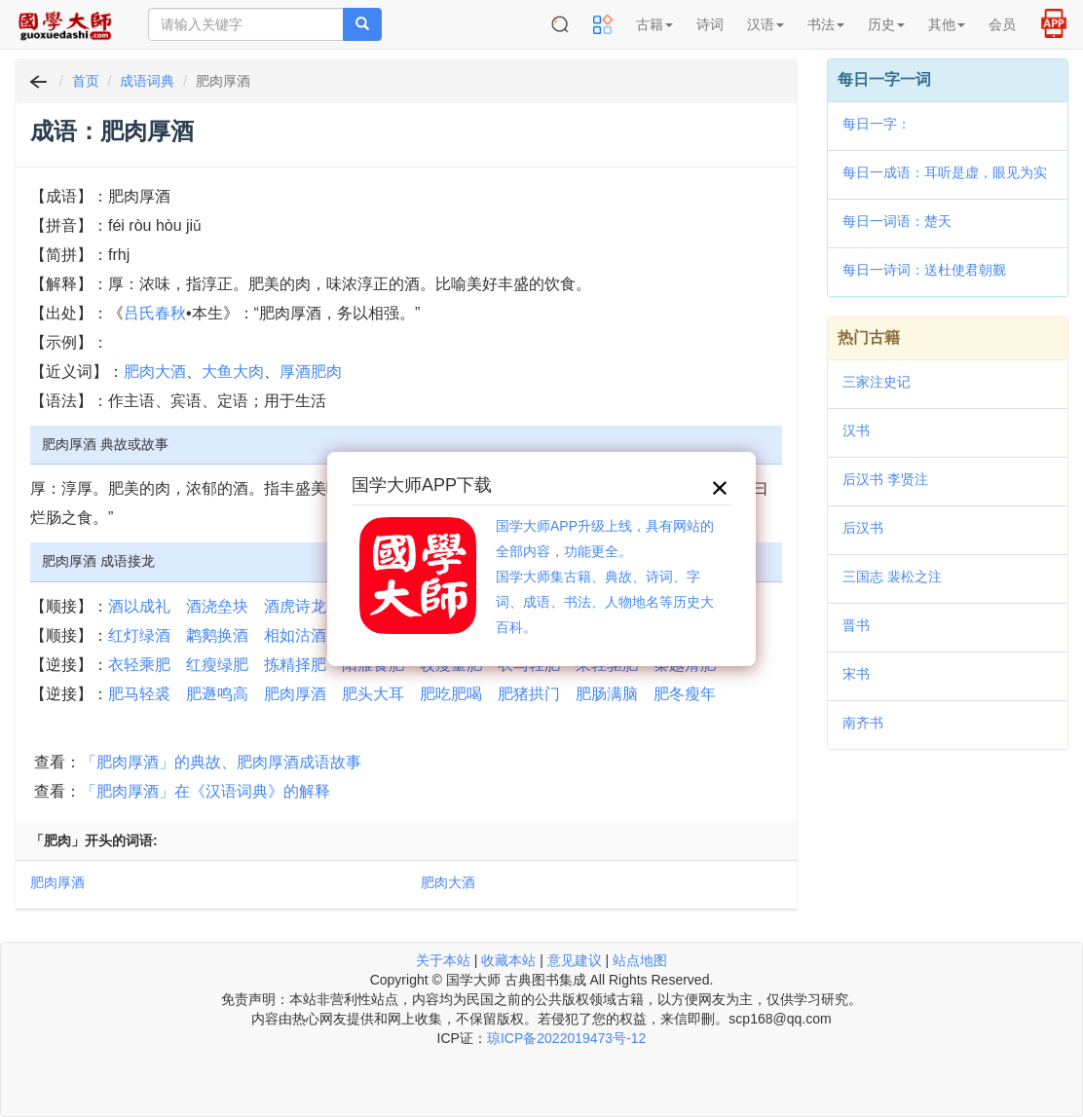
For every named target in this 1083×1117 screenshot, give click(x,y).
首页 (85, 81)
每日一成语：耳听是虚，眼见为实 (944, 172)
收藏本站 (508, 960)
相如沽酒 (295, 635)
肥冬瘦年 (685, 694)
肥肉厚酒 (295, 694)
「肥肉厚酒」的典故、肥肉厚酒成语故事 (221, 762)
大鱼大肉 (233, 371)
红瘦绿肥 (217, 664)
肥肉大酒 (155, 371)
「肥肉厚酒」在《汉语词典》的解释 (205, 791)
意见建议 (574, 960)
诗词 (710, 24)
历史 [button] (886, 24)
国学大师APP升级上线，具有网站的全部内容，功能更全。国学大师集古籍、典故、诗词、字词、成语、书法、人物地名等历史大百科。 (605, 576)
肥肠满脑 (607, 694)
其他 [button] (946, 24)
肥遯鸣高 (217, 694)
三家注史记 (876, 382)
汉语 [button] (765, 24)
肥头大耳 (373, 694)
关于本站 (443, 960)
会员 (1002, 24)
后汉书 (862, 528)
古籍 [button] (654, 24)
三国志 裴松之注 (892, 576)
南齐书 (862, 722)
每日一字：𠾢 (876, 123)
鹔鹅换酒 (217, 635)
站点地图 (640, 960)
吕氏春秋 (155, 313)
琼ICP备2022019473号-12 (566, 1038)
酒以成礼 (139, 606)
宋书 (856, 674)
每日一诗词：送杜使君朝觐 (924, 270)
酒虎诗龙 (295, 606)
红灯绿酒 (139, 635)
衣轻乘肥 (139, 664)
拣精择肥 (295, 664)
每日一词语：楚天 (897, 221)
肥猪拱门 (529, 694)
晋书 (856, 625)
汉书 (856, 430)
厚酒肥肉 (311, 371)
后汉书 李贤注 (885, 479)
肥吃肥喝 (451, 694)
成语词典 (147, 81)
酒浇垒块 (217, 606)
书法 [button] (825, 24)
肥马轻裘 (139, 694)
